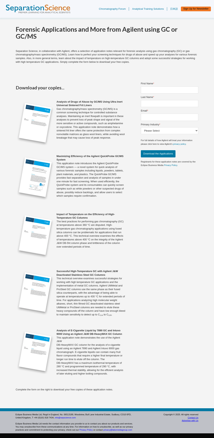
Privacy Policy (170, 165)
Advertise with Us (190, 420)
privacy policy (179, 144)
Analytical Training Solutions (148, 8)
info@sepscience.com (65, 417)
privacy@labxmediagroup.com (117, 430)
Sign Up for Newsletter (196, 8)
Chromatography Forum (112, 8)
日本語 (174, 8)
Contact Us (193, 417)
